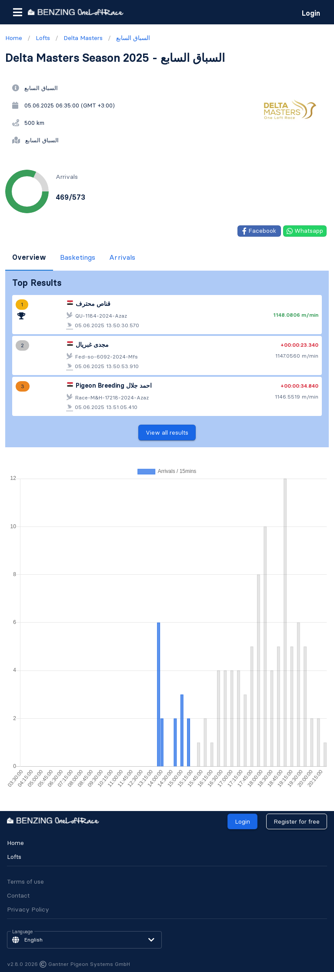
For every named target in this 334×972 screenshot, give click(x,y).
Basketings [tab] (77, 257)
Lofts (14, 857)
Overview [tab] (29, 257)
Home (15, 843)
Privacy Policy (28, 909)
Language (22, 932)
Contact (18, 895)
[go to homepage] (76, 12)
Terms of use (25, 881)
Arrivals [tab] (122, 257)
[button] (17, 12)
